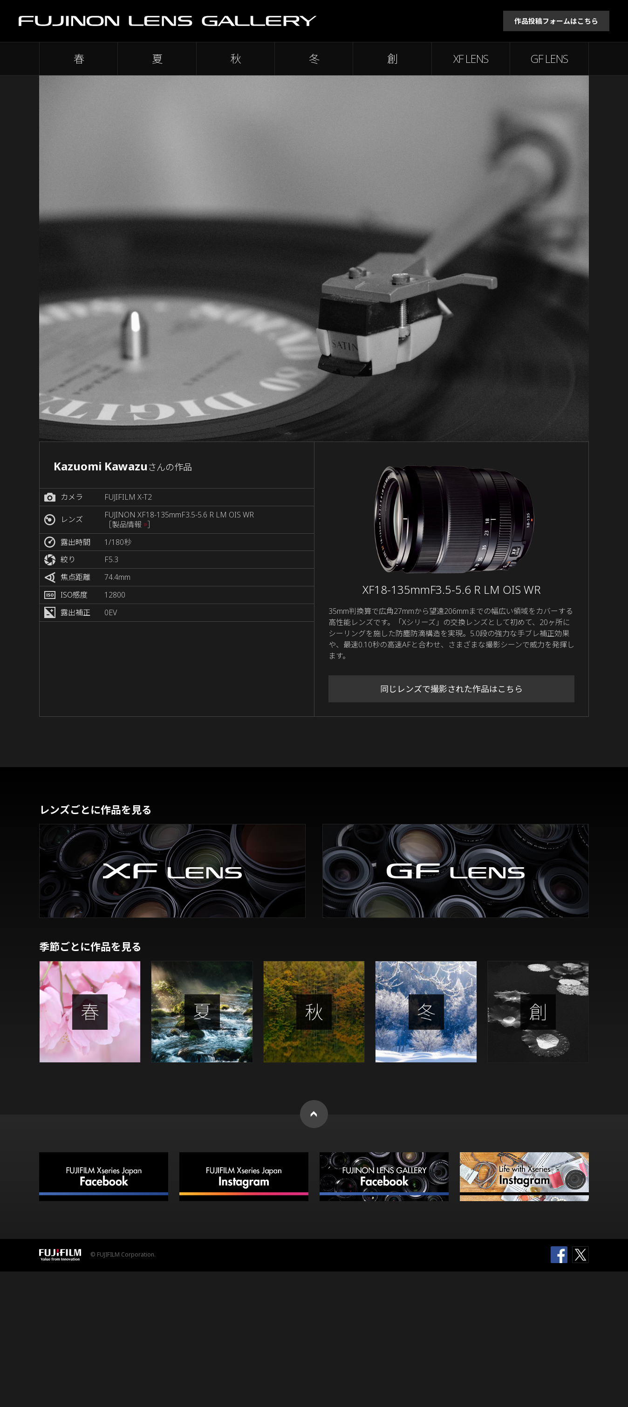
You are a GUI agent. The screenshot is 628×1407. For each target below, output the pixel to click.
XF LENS (470, 58)
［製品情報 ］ (129, 525)
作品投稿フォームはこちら (556, 21)
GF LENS (549, 58)
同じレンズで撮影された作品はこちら (451, 688)
